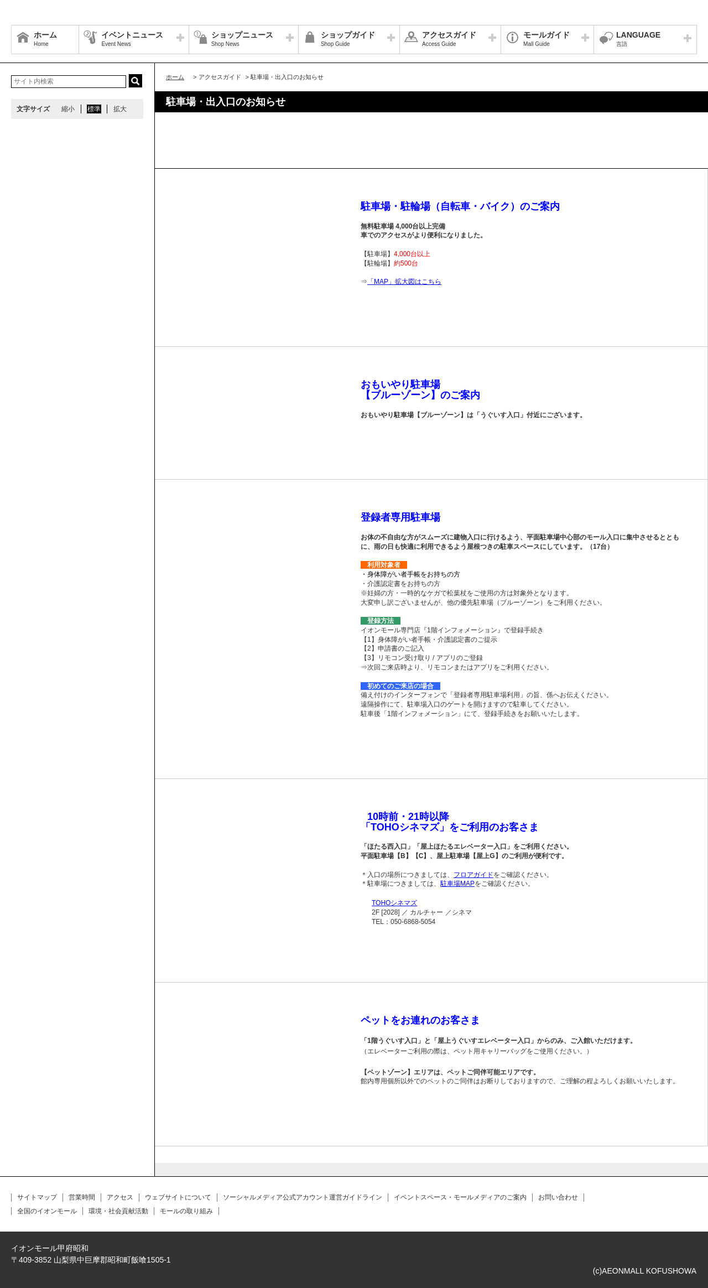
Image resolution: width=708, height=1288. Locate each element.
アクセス (120, 1197)
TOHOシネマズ (394, 903)
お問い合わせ (558, 1197)
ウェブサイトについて (178, 1197)
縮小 (68, 109)
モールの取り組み (186, 1211)
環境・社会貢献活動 (118, 1211)
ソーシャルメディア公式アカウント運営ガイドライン (302, 1197)
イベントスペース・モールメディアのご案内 (460, 1197)
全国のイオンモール (47, 1211)
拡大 (120, 109)
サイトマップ (37, 1197)
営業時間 (82, 1197)
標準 (94, 109)
